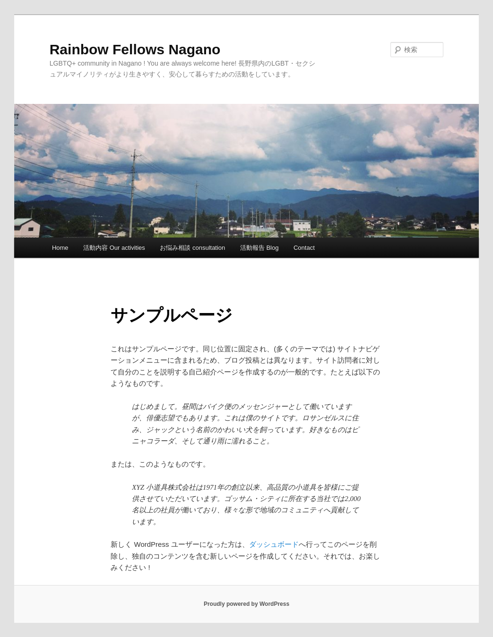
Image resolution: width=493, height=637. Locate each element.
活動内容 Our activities (114, 247)
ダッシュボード (274, 544)
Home (60, 247)
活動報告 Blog (259, 247)
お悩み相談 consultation (192, 247)
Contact (304, 247)
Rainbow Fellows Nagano (135, 49)
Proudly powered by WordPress (246, 604)
